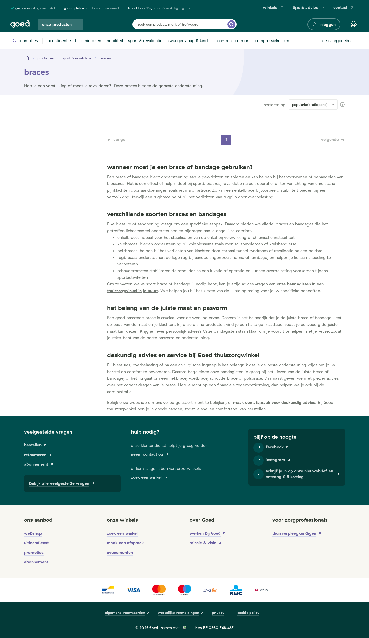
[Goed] (20, 24)
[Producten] (45, 58)
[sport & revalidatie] (76, 58)
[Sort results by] (313, 104)
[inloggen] (324, 24)
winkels (273, 7)
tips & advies (309, 7)
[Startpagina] (26, 58)
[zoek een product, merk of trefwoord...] (231, 24)
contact (344, 7)
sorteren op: (275, 104)
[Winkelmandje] (353, 24)
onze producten (60, 24)
